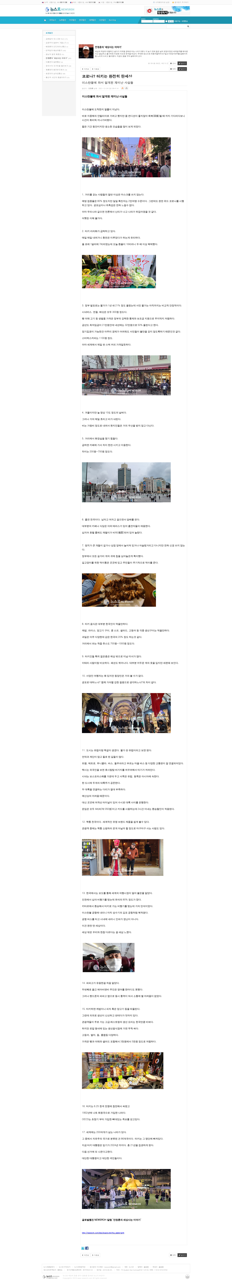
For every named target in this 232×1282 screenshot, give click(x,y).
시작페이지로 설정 (162, 2)
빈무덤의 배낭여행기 (54, 50)
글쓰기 (182, 63)
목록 (173, 69)
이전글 (85, 69)
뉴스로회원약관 (80, 1267)
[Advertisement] (59, 99)
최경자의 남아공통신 (54, 73)
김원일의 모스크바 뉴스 (55, 38)
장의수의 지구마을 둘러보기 (57, 65)
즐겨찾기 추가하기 (181, 2)
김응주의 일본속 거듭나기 (56, 42)
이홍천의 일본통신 (53, 62)
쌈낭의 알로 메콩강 (53, 54)
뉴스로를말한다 (49, 1267)
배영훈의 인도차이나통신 (56, 46)
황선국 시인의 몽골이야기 (56, 77)
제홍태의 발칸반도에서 (55, 69)
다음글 (95, 69)
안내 (173, 63)
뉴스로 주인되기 (64, 1267)
